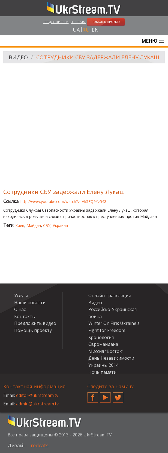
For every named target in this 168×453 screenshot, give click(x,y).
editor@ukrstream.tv (37, 395)
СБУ (46, 225)
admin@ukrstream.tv (37, 404)
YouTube (105, 395)
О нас (20, 309)
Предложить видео (35, 323)
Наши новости (30, 303)
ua (76, 29)
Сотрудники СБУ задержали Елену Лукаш (97, 57)
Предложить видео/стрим (64, 22)
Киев (19, 225)
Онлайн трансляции (109, 295)
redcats (40, 445)
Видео (18, 57)
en (95, 29)
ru (85, 29)
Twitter (118, 395)
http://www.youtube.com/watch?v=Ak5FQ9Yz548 (63, 201)
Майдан (33, 225)
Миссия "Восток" (106, 351)
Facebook (92, 395)
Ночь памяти (102, 372)
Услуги (21, 295)
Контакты (24, 316)
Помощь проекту (33, 330)
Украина (60, 225)
